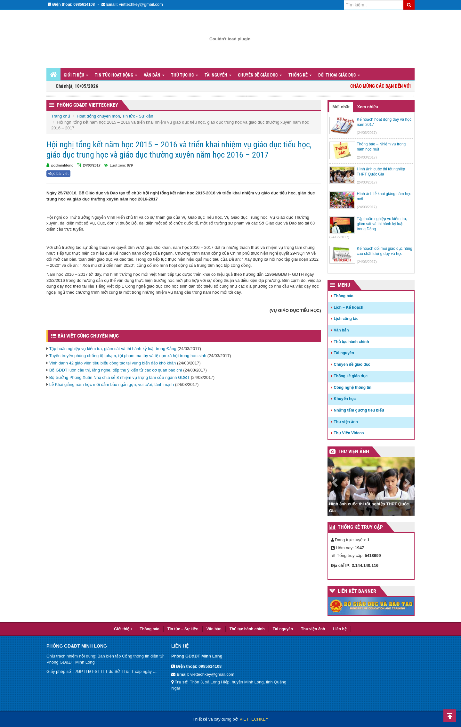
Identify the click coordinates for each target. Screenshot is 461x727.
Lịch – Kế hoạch (348, 307)
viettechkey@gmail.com (141, 4)
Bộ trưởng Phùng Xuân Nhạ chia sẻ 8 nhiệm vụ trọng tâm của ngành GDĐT (119, 377)
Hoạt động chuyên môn (98, 116)
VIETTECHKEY (253, 719)
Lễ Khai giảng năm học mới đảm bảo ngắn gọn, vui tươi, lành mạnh (111, 384)
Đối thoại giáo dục (339, 75)
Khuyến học (345, 398)
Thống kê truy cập (360, 527)
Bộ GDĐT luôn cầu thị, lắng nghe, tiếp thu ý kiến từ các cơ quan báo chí (115, 370)
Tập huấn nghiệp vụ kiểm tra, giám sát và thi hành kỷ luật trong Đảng (112, 348)
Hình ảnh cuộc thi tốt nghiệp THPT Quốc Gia (369, 507)
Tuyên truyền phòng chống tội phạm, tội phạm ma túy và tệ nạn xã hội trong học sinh (127, 355)
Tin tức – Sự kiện (182, 629)
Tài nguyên (218, 75)
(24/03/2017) (367, 133)
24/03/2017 (92, 165)
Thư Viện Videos (349, 433)
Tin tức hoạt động (116, 75)
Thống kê (300, 75)
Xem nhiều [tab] (367, 106)
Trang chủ (60, 116)
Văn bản (154, 75)
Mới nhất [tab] (341, 106)
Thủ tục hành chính (351, 341)
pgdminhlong (62, 165)
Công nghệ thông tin (353, 387)
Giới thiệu (76, 75)
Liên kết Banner (357, 591)
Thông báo (343, 296)
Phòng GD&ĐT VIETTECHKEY (87, 105)
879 (130, 165)
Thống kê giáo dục (351, 376)
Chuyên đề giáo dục (260, 75)
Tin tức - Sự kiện (137, 116)
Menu (344, 285)
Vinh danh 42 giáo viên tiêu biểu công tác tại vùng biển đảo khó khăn (112, 363)
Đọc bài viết (58, 173)
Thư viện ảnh (346, 422)
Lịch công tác (346, 318)
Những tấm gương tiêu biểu (359, 410)
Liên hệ (339, 629)
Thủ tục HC (184, 75)
